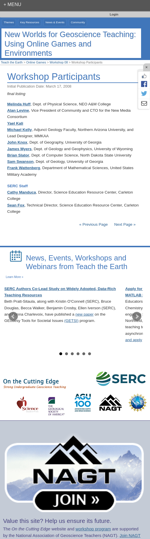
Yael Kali (15, 123)
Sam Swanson (20, 161)
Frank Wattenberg (23, 168)
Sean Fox (15, 205)
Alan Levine (18, 110)
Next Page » (124, 224)
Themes (9, 22)
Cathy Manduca (21, 192)
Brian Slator (18, 155)
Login (114, 14)
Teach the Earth (12, 62)
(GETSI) (71, 320)
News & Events (54, 22)
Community (78, 22)
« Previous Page (93, 224)
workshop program (93, 529)
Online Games (36, 62)
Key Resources (29, 22)
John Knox (17, 142)
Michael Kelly (19, 129)
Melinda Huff (19, 104)
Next (136, 316)
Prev (13, 316)
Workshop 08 (59, 62)
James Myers (19, 149)
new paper (84, 314)
